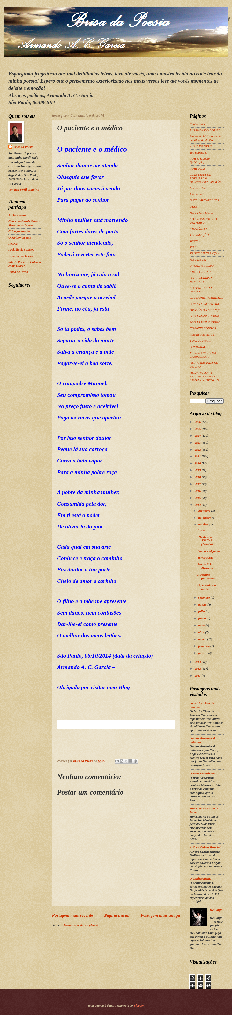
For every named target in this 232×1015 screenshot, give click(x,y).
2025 (198, 429)
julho (202, 611)
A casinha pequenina (206, 576)
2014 (198, 505)
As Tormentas (17, 215)
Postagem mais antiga (160, 915)
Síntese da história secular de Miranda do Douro (206, 138)
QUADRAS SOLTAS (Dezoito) (205, 540)
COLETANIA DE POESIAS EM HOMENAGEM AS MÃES (206, 178)
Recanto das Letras (20, 256)
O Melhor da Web (19, 237)
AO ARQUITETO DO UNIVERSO (203, 220)
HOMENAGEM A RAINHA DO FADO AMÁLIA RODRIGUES (204, 376)
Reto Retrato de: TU (202, 334)
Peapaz (13, 243)
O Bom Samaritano (202, 773)
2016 (198, 491)
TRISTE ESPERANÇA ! (204, 253)
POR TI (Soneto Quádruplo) (200, 160)
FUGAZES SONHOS (203, 328)
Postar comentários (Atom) (81, 925)
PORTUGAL (198, 168)
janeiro (203, 653)
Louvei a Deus (199, 188)
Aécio (201, 530)
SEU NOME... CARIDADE (206, 297)
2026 (198, 422)
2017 (198, 484)
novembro (205, 517)
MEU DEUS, (198, 259)
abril (201, 632)
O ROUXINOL (199, 346)
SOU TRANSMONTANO (205, 316)
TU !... (194, 247)
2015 (198, 498)
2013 (198, 662)
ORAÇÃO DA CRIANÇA (205, 310)
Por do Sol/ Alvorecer (205, 566)
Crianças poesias (19, 231)
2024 (198, 435)
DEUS (194, 206)
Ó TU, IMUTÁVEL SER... (206, 200)
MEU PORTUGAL (201, 212)
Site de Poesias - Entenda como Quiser (24, 263)
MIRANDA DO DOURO (205, 130)
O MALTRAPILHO (202, 265)
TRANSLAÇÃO (199, 235)
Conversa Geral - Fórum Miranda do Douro (24, 223)
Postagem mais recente (72, 915)
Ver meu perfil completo (23, 189)
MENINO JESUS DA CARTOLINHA (203, 354)
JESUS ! (195, 241)
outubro (203, 524)
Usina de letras (18, 272)
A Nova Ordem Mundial (205, 847)
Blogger (139, 1005)
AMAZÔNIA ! (198, 229)
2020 (198, 463)
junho (202, 618)
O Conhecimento (200, 878)
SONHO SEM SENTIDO (205, 303)
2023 (198, 442)
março (202, 639)
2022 (198, 449)
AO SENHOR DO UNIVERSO (201, 289)
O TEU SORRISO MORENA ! (201, 279)
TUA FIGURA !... (201, 340)
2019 (198, 470)
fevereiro (204, 646)
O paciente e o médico (206, 586)
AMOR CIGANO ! (201, 272)
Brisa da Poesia (23, 147)
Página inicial (117, 915)
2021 (198, 456)
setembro (204, 597)
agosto (202, 604)
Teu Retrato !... (199, 152)
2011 (198, 675)
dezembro (204, 510)
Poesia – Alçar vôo (209, 551)
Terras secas (205, 557)
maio (201, 625)
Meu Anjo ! (197, 194)
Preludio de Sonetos (21, 249)
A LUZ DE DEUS (201, 146)
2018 (198, 477)
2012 (198, 668)
